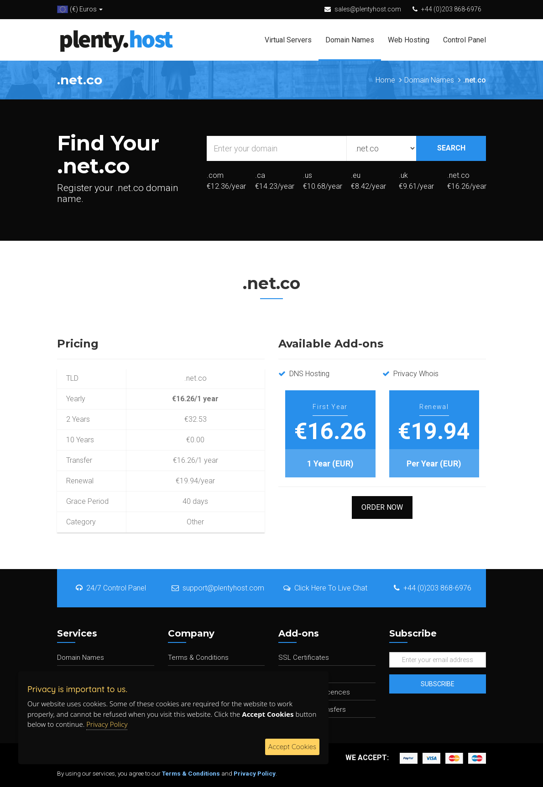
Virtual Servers (288, 40)
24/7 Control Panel (111, 588)
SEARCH (451, 148)
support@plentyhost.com (218, 588)
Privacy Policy (255, 773)
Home (385, 80)
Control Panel (464, 40)
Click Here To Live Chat (325, 588)
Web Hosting (408, 40)
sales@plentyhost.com (367, 9)
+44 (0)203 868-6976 (451, 9)
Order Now (382, 507)
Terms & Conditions (198, 657)
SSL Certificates (303, 657)
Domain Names (349, 40)
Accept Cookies (292, 746)
